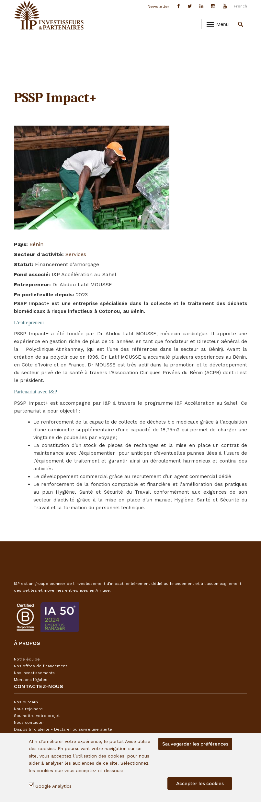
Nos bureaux (26, 702)
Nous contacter (29, 722)
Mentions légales (30, 679)
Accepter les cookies (200, 783)
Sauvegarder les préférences (195, 744)
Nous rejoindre (28, 709)
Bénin (36, 244)
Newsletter (158, 6)
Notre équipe (27, 659)
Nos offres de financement (40, 666)
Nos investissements (34, 673)
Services (75, 254)
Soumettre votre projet (37, 715)
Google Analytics (53, 786)
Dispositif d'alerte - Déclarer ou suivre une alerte (63, 729)
